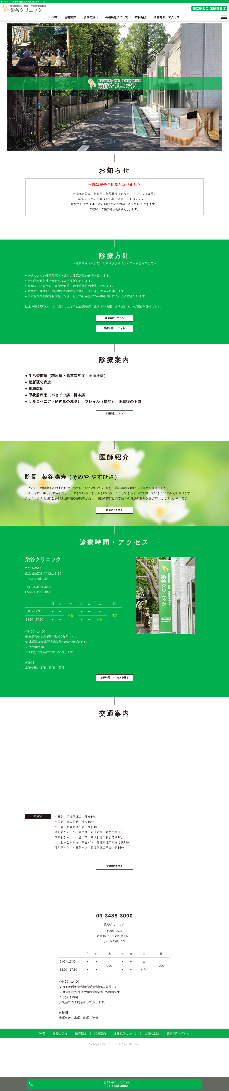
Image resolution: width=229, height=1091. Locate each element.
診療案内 (71, 17)
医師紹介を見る (114, 527)
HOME (53, 17)
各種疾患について (116, 17)
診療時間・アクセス (167, 17)
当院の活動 (152, 1056)
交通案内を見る (114, 888)
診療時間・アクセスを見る (114, 699)
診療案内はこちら (114, 323)
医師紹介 (141, 17)
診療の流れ (91, 17)
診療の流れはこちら (114, 335)
